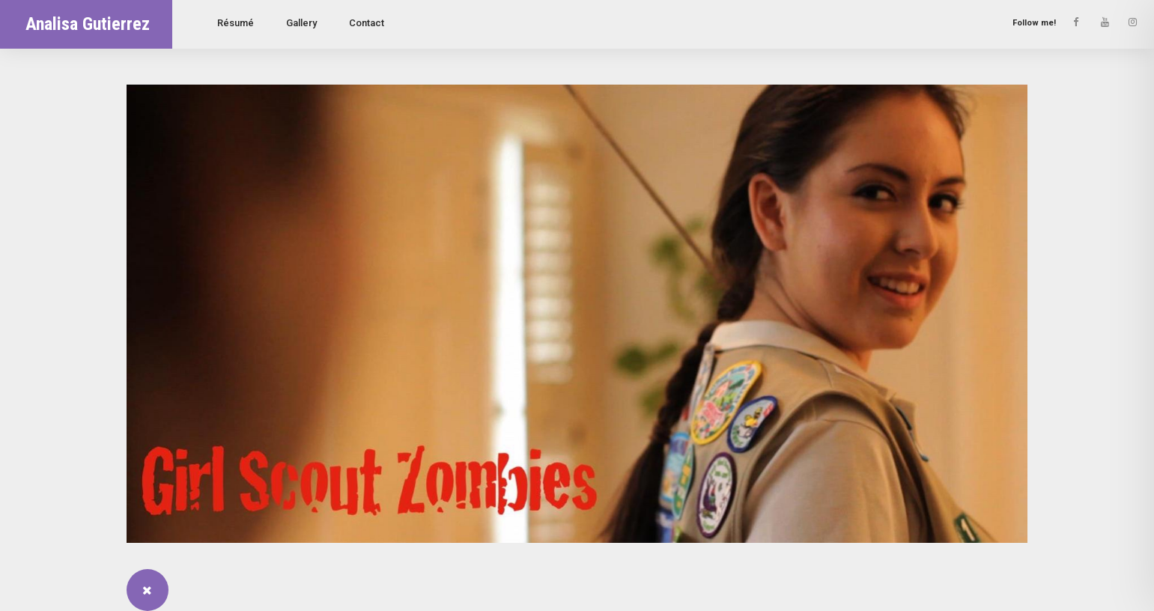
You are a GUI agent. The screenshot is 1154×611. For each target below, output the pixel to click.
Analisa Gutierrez (87, 23)
